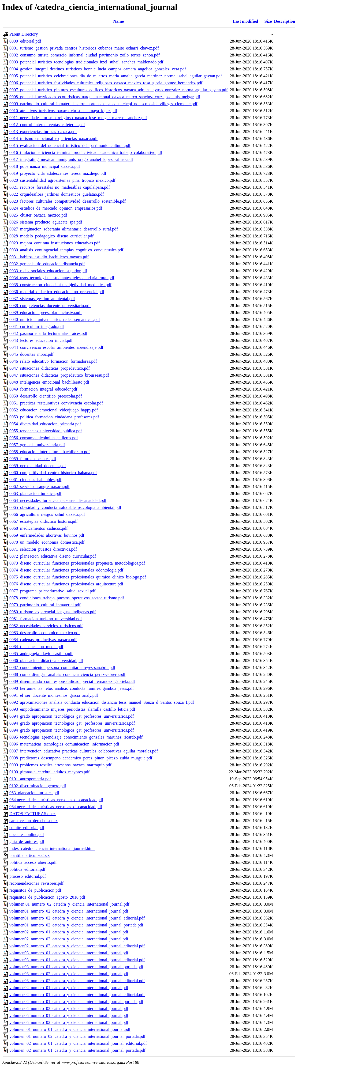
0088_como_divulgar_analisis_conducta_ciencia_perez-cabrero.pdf (67, 674)
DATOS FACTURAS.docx (32, 813)
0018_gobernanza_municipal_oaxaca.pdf (44, 166)
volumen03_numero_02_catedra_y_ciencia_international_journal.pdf (68, 973)
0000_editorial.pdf (25, 41)
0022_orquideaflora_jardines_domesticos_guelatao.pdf (56, 194)
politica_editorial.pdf (27, 869)
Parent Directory (23, 34)
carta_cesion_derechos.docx (33, 820)
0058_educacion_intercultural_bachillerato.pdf (49, 451)
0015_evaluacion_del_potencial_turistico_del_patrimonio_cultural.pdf (70, 145)
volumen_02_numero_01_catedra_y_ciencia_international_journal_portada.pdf (77, 1050)
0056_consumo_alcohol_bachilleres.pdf (43, 438)
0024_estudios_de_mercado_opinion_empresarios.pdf (55, 208)
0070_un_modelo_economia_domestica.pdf (46, 542)
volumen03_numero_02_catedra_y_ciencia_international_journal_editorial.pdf (77, 980)
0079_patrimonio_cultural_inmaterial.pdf (44, 605)
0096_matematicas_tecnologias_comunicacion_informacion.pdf (64, 744)
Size (268, 21)
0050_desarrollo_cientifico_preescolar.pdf (45, 396)
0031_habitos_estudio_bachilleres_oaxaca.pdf (48, 257)
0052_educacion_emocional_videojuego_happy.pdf (53, 410)
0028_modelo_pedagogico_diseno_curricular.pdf (51, 236)
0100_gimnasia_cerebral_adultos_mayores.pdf (49, 772)
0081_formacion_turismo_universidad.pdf (45, 618)
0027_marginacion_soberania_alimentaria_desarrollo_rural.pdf (63, 229)
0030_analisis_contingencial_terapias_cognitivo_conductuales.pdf (66, 250)
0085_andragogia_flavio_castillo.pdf (41, 653)
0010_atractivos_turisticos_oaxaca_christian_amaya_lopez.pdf (63, 110)
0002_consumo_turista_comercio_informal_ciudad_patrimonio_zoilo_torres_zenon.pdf (84, 55)
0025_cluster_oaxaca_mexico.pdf (38, 215)
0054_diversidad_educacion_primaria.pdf (45, 424)
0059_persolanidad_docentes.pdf (37, 465)
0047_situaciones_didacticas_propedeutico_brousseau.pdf (59, 375)
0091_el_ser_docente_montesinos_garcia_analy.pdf (53, 695)
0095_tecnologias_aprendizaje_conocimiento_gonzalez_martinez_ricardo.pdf (76, 737)
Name (118, 21)
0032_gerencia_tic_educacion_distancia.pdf (47, 264)
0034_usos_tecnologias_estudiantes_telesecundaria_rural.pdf (61, 277)
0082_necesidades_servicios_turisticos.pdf (46, 625)
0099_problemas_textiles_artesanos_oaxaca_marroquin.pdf (60, 765)
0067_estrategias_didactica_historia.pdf (43, 521)
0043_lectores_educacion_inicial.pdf (41, 340)
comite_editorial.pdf (26, 827)
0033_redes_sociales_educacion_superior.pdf (48, 270)
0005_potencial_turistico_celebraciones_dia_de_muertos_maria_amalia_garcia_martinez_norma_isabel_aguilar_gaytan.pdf (115, 76)
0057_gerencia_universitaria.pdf (37, 444)
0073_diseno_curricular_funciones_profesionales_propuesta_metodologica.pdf (77, 563)
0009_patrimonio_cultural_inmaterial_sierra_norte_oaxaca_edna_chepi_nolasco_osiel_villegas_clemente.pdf (103, 103)
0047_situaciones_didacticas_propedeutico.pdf (49, 368)
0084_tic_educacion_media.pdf (36, 646)
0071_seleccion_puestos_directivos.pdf (43, 549)
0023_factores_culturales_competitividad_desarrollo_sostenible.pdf (67, 201)
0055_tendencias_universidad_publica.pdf (45, 431)
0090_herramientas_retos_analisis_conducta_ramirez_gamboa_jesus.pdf (71, 688)
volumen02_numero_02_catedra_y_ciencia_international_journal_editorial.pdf (77, 946)
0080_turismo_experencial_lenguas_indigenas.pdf (52, 612)
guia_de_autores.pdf (26, 841)
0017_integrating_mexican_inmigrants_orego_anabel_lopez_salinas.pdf (71, 159)
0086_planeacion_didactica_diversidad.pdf (46, 660)
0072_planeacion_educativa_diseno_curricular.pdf (52, 556)
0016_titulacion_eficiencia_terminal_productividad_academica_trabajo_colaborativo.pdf (85, 152)
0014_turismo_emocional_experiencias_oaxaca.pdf (53, 138)
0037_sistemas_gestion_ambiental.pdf (42, 298)
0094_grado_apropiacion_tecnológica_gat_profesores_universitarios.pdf (71, 716)
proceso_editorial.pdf (27, 876)
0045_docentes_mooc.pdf (31, 354)
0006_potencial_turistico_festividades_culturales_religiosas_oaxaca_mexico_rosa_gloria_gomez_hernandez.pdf (105, 83)
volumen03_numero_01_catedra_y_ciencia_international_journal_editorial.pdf (77, 960)
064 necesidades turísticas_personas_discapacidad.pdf (55, 806)
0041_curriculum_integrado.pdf (36, 326)
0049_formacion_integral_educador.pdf (43, 389)
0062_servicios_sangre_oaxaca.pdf (39, 486)
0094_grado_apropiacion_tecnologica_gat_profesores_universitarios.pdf (71, 730)
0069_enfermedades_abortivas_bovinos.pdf (46, 535)
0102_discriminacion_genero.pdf (37, 786)
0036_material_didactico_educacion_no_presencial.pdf (56, 291)
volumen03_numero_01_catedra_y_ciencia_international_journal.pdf (68, 953)
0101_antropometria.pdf (30, 779)
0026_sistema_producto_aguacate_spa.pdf (45, 222)
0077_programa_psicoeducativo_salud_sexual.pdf (52, 591)
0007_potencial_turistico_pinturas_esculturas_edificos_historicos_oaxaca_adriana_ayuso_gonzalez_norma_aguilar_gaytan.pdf (118, 90)
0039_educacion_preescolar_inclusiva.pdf (45, 312)
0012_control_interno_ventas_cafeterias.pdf (47, 124)
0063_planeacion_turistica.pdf (35, 493)
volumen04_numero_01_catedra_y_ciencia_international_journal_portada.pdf (76, 1001)
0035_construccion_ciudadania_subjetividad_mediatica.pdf (60, 284)
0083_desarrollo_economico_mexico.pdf (44, 632)
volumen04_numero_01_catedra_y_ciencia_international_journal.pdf (68, 987)
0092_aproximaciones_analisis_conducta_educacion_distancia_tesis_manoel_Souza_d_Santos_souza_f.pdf (101, 702)
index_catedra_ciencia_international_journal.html (52, 848)
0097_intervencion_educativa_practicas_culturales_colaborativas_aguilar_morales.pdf (83, 751)
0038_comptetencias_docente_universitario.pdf (50, 305)
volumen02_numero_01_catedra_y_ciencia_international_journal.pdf (68, 932)
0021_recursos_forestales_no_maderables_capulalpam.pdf (59, 187)
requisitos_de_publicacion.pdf (35, 890)
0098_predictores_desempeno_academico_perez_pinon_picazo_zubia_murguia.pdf (80, 758)
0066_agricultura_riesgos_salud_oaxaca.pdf (47, 514)
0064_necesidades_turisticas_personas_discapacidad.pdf (57, 500)
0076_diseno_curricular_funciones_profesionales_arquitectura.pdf (66, 584)
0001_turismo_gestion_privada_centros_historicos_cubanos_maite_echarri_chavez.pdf (84, 48)
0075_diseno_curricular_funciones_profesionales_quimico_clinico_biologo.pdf (77, 577)
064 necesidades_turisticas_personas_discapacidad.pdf (56, 799)
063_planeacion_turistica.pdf (34, 792)
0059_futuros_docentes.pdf (32, 458)
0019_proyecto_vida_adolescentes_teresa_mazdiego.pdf (57, 173)
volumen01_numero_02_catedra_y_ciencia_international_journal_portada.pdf (76, 925)
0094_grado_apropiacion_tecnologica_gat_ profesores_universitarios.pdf (72, 723)
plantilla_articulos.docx (29, 855)
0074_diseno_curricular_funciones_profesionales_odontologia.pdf (66, 570)
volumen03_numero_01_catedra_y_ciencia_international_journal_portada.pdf (76, 966)
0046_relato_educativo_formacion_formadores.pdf (53, 361)
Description (284, 21)
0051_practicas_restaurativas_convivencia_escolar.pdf (56, 403)
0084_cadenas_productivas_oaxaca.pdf (43, 639)
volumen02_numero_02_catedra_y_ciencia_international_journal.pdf (68, 939)
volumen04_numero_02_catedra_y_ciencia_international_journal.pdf (68, 1008)
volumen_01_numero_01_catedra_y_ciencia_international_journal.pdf (70, 1029)
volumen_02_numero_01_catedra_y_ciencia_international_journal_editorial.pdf (78, 1043)
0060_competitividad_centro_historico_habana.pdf (53, 472)
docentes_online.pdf (26, 834)
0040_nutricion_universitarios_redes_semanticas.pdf (54, 319)
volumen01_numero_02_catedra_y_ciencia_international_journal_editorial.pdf (77, 918)
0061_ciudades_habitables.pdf (35, 479)
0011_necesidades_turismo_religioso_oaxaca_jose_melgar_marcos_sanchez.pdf (78, 117)
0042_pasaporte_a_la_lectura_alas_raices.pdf (48, 333)
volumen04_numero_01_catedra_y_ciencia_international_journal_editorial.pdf (77, 994)
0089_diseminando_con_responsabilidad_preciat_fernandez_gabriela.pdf (72, 681)
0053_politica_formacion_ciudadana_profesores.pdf (54, 417)
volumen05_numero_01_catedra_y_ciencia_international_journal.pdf (68, 1015)
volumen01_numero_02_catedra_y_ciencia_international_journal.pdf (68, 911)
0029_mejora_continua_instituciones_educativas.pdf (54, 243)
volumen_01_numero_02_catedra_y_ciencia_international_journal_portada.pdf (77, 1036)
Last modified (245, 21)
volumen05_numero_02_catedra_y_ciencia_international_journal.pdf (68, 1022)
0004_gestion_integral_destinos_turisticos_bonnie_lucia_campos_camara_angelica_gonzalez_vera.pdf (97, 69)
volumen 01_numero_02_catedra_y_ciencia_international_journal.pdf (69, 904)
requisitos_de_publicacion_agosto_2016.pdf (47, 897)
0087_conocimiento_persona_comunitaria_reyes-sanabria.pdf (62, 667)
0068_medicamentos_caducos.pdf (38, 528)
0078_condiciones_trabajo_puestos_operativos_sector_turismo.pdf (66, 598)
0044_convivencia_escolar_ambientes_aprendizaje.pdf (56, 347)
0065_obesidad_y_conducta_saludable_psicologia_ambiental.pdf (65, 507)
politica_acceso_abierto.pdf (33, 862)
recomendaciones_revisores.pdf (36, 883)
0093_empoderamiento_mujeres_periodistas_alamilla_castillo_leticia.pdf (72, 709)
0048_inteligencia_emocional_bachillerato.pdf (49, 382)
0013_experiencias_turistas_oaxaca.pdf (43, 131)
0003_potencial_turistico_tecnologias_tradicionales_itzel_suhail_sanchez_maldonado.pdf (86, 62)
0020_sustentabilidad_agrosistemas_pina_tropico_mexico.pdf (62, 180)
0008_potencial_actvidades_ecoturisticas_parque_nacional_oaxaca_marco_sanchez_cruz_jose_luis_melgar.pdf (104, 96)
